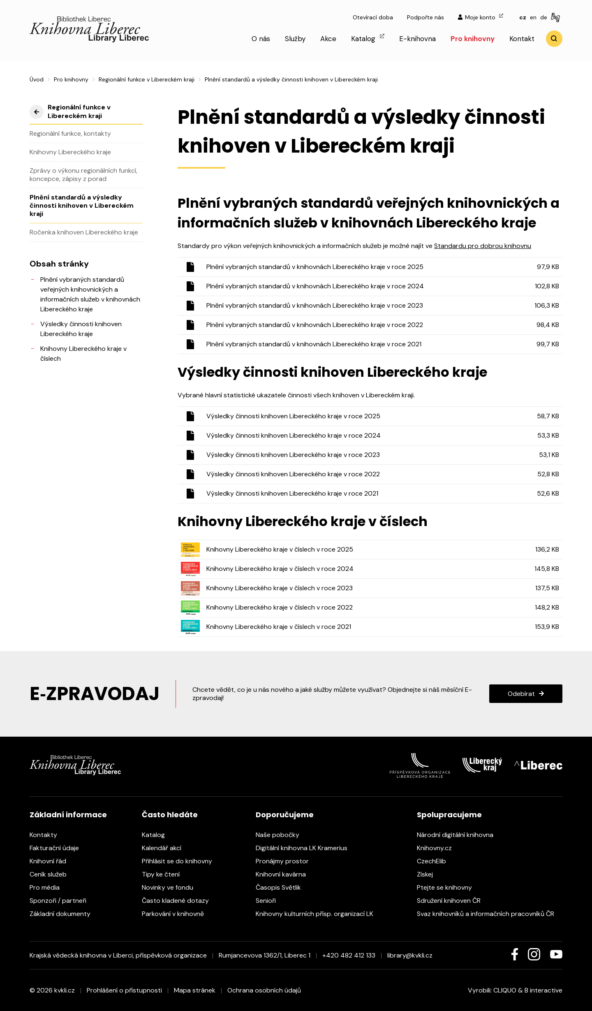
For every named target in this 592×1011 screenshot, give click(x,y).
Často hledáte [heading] (170, 814)
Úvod (37, 79)
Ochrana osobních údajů (264, 990)
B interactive (543, 990)
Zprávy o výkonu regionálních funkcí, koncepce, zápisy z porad (83, 174)
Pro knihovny (473, 38)
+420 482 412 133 (348, 955)
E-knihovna (417, 38)
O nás (261, 38)
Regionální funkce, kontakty (70, 133)
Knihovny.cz (438, 848)
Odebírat (521, 693)
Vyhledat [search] (554, 38)
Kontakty (47, 834)
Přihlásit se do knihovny (181, 861)
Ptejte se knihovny (448, 887)
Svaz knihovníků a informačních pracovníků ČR (489, 913)
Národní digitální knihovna (459, 834)
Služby (295, 38)
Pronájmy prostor (286, 861)
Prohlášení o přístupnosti (124, 990)
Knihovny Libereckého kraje (70, 152)
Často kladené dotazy (179, 900)
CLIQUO (504, 990)
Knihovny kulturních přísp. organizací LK (319, 913)
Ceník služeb (52, 874)
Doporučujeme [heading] (285, 814)
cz (522, 17)
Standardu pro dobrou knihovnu (482, 245)
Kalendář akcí (166, 848)
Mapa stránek (194, 990)
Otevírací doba (373, 17)
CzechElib (435, 861)
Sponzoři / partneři (62, 900)
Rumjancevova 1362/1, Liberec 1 (264, 955)
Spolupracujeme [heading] (449, 814)
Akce (328, 38)
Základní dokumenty (64, 913)
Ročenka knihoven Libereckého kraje (84, 232)
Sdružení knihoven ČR (453, 900)
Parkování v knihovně (177, 913)
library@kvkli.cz (409, 955)
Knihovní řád (52, 861)
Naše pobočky (282, 834)
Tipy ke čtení (165, 874)
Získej (429, 874)
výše (37, 112)
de (543, 17)
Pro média (49, 887)
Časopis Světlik (282, 887)
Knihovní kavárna (285, 874)
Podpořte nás (425, 17)
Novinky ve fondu (171, 887)
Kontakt (521, 38)
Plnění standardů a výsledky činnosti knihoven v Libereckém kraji (82, 205)
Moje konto (480, 17)
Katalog (367, 38)
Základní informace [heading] (68, 814)
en (533, 17)
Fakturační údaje (58, 848)
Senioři (270, 900)
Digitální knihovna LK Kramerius (306, 848)
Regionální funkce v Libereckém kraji (146, 79)
